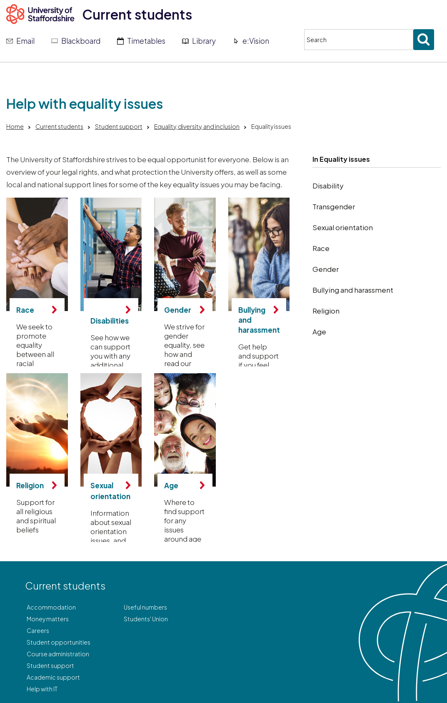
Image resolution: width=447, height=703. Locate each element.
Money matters (48, 619)
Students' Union (146, 619)
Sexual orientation (342, 227)
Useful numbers (145, 607)
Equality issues (345, 159)
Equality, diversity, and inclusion (197, 126)
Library (204, 40)
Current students (137, 14)
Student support (118, 126)
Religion (326, 310)
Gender (325, 269)
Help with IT (42, 689)
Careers (38, 630)
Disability (328, 185)
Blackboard (80, 40)
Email (25, 40)
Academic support (53, 677)
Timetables (146, 40)
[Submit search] (423, 39)
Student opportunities (58, 642)
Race (321, 248)
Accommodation (51, 607)
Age (319, 331)
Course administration (58, 654)
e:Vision (255, 40)
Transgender (333, 206)
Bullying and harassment (352, 289)
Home (15, 126)
